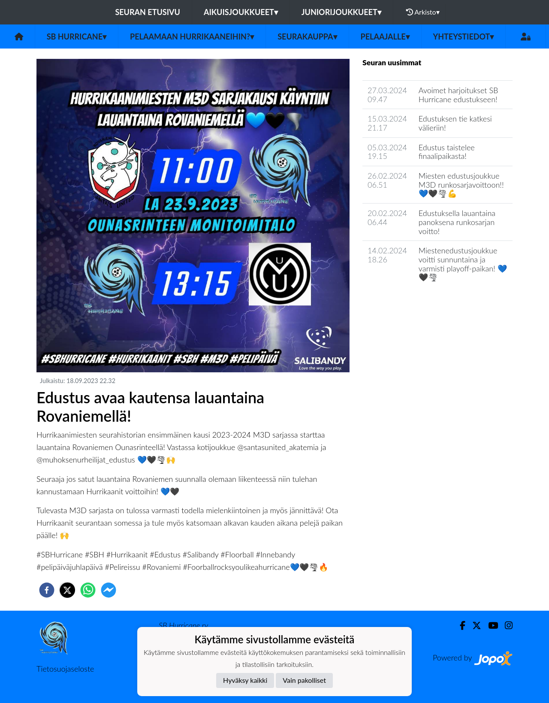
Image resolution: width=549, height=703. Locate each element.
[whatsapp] (88, 590)
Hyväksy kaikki (245, 680)
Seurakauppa (307, 36)
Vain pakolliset (304, 680)
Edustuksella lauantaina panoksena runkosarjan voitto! (457, 221)
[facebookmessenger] (108, 590)
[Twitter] (473, 625)
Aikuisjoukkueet (241, 12)
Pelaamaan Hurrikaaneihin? (192, 36)
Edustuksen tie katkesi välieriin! (455, 123)
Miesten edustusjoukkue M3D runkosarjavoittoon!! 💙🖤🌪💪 (461, 184)
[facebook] (46, 590)
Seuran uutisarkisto (400, 302)
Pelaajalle (385, 36)
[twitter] (67, 590)
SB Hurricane (76, 36)
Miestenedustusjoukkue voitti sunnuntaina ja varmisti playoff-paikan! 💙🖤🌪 (463, 264)
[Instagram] (505, 625)
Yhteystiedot (463, 36)
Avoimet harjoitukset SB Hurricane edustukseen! (458, 94)
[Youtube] (489, 625)
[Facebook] (459, 625)
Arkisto (423, 12)
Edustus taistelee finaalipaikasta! (447, 152)
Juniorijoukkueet (341, 12)
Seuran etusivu (147, 12)
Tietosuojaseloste (65, 668)
